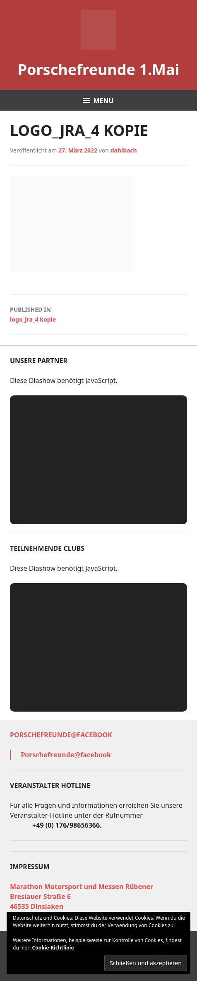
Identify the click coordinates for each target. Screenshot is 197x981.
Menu (103, 100)
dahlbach (124, 150)
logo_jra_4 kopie (98, 314)
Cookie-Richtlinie (53, 947)
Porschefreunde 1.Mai (99, 69)
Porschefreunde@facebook (61, 734)
